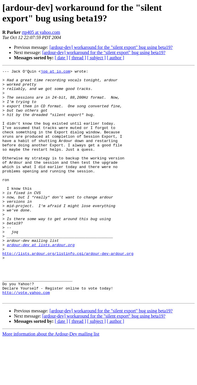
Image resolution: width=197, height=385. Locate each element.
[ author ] (115, 57)
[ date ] (61, 57)
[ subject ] (96, 57)
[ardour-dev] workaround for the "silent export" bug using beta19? (111, 47)
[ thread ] (77, 57)
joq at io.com (55, 72)
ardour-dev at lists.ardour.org (41, 280)
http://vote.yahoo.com (26, 337)
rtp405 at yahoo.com (41, 32)
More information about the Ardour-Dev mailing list (50, 379)
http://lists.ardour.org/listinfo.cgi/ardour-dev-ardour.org (67, 290)
